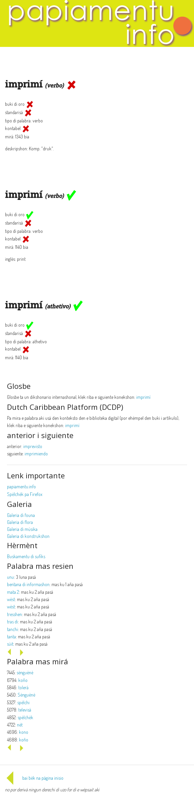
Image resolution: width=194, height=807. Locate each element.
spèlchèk (25, 717)
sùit (10, 644)
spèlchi (23, 702)
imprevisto (32, 446)
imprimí (143, 397)
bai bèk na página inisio (34, 778)
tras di (12, 621)
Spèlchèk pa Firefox (25, 494)
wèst (11, 599)
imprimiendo (36, 453)
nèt (20, 724)
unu (10, 577)
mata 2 (13, 592)
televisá (24, 710)
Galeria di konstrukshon (28, 536)
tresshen (14, 614)
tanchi (12, 629)
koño (23, 680)
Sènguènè (26, 695)
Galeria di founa (21, 515)
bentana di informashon (28, 584)
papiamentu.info (21, 486)
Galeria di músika (22, 529)
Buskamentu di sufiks (26, 556)
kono (23, 732)
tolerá (23, 687)
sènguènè (25, 672)
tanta (11, 636)
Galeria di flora (20, 522)
